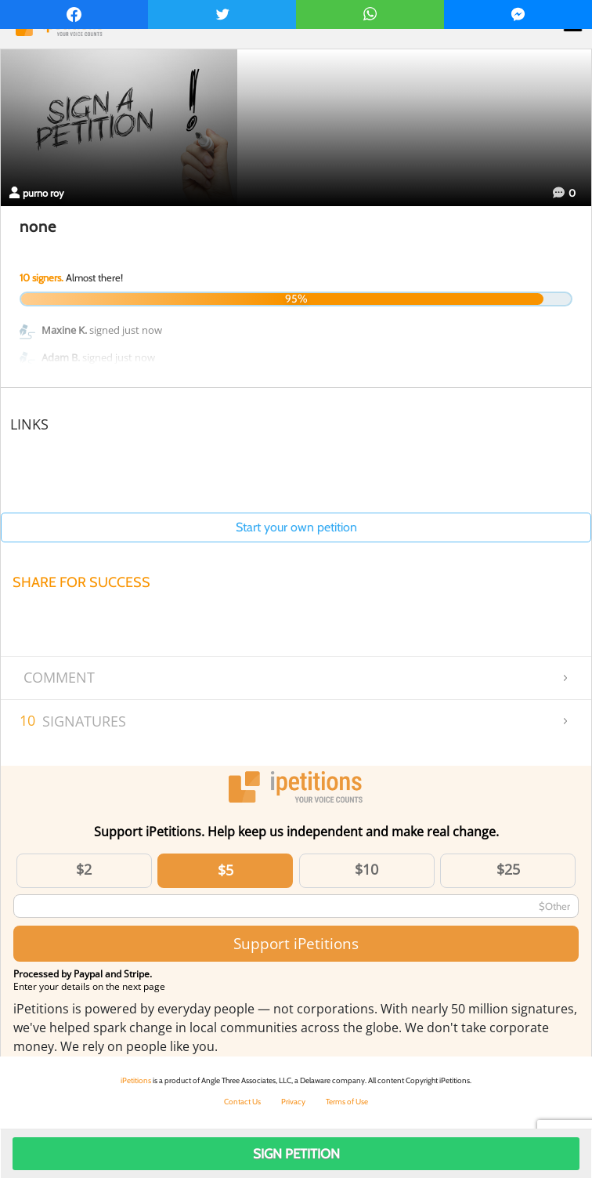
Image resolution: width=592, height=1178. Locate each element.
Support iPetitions (296, 943)
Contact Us (242, 1101)
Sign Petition (296, 1154)
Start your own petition (296, 527)
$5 (225, 870)
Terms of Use (347, 1101)
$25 (508, 869)
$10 (366, 869)
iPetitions (136, 1080)
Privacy (293, 1101)
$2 (84, 869)
